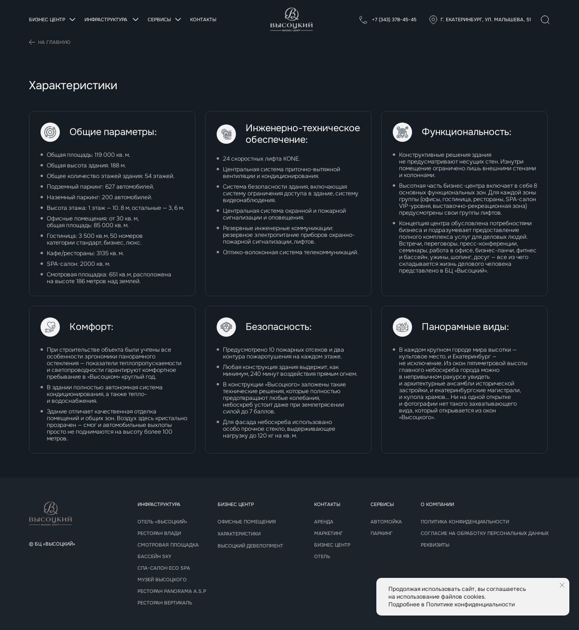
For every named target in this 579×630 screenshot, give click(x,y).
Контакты (203, 19)
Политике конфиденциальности (470, 604)
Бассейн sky (154, 557)
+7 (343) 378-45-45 (393, 19)
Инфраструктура (159, 504)
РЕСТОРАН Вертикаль (165, 603)
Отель (322, 557)
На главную (54, 42)
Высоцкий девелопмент (250, 546)
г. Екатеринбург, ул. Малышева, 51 (486, 19)
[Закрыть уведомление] (562, 585)
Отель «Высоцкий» (162, 522)
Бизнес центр (332, 545)
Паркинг (382, 533)
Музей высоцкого (162, 580)
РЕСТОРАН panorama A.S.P (172, 591)
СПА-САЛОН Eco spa (164, 568)
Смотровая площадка (168, 545)
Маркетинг (328, 533)
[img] (545, 20)
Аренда (323, 522)
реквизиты (435, 545)
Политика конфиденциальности (465, 522)
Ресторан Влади (159, 533)
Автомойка (386, 522)
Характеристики (239, 534)
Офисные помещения (247, 522)
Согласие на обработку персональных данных (485, 533)
